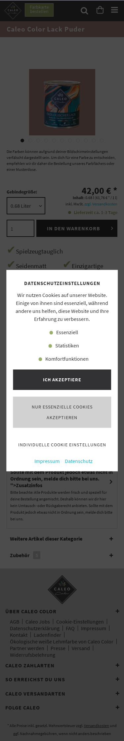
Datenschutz (79, 461)
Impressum (47, 461)
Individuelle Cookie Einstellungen (62, 445)
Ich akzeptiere (62, 380)
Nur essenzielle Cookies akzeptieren (62, 412)
